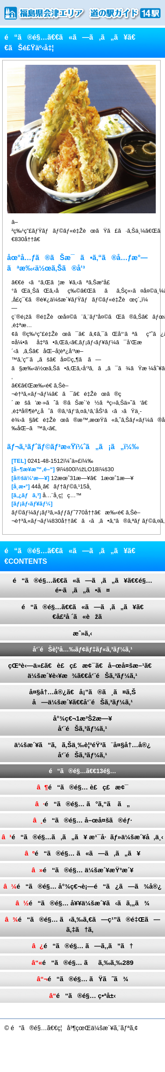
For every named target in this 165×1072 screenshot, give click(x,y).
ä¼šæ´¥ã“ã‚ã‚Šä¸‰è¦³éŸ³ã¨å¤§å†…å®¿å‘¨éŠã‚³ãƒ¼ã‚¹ (82, 750)
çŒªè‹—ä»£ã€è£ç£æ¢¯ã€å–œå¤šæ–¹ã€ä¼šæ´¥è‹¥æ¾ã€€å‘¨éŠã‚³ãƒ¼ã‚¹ (82, 670)
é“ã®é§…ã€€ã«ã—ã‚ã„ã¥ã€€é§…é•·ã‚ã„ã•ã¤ (83, 585)
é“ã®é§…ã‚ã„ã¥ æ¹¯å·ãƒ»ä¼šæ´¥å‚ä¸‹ (82, 837)
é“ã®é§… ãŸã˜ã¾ (82, 979)
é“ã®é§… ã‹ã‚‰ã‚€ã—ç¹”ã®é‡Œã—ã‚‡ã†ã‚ (82, 924)
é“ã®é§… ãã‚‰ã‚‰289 (83, 962)
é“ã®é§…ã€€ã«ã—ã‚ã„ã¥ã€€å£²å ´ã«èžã (83, 612)
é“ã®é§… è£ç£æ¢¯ (82, 787)
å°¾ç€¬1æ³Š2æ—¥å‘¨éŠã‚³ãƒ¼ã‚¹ (82, 723)
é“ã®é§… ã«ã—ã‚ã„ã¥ (82, 853)
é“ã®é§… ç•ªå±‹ (82, 995)
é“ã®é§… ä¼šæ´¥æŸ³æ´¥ (83, 870)
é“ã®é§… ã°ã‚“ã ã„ (82, 804)
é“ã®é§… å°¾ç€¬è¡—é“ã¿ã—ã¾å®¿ (83, 886)
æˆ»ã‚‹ (82, 633)
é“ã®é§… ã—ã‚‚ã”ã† (82, 945)
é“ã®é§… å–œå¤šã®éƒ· (82, 820)
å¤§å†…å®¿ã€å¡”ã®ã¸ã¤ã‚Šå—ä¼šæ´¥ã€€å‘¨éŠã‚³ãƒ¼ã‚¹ (82, 697)
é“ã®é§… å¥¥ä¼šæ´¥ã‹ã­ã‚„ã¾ (82, 903)
